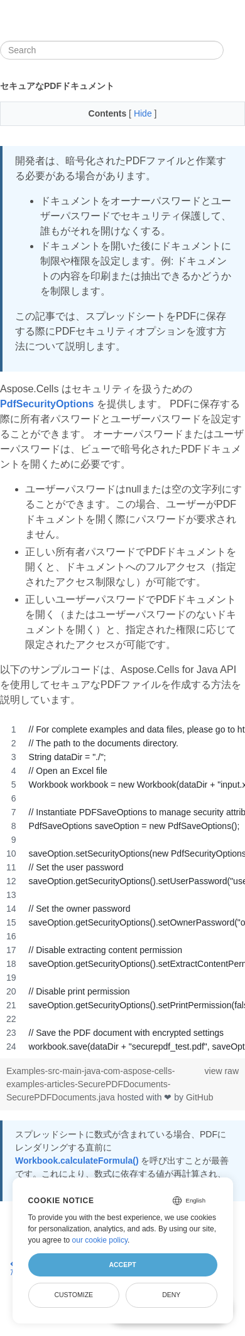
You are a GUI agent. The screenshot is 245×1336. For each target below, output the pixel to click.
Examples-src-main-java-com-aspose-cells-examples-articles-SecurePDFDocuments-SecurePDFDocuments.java (90, 1084)
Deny (171, 1294)
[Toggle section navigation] (234, 50)
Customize (73, 1294)
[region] (122, 888)
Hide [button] (144, 113)
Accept (122, 1264)
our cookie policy (100, 1240)
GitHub (200, 1097)
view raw (222, 1071)
